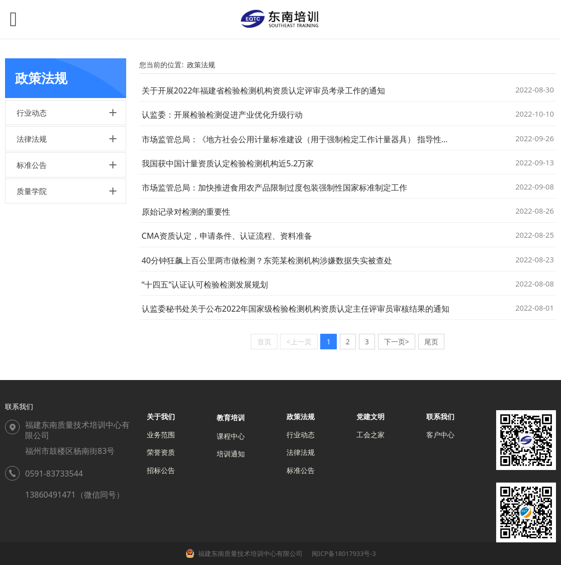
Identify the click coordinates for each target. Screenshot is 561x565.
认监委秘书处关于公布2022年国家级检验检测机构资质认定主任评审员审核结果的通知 (296, 308)
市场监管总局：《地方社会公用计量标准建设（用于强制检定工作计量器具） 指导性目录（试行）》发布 (328, 139)
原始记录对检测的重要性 (186, 211)
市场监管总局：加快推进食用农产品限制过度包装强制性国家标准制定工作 (274, 187)
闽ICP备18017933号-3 (343, 553)
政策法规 (201, 64)
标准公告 (32, 165)
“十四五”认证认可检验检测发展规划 (205, 284)
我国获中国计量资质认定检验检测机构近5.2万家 (228, 163)
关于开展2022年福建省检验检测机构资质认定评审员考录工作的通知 (264, 90)
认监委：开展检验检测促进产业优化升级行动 (222, 114)
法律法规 (32, 139)
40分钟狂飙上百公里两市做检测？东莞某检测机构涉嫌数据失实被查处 (267, 260)
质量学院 (32, 191)
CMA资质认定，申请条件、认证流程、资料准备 (227, 235)
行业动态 (32, 113)
